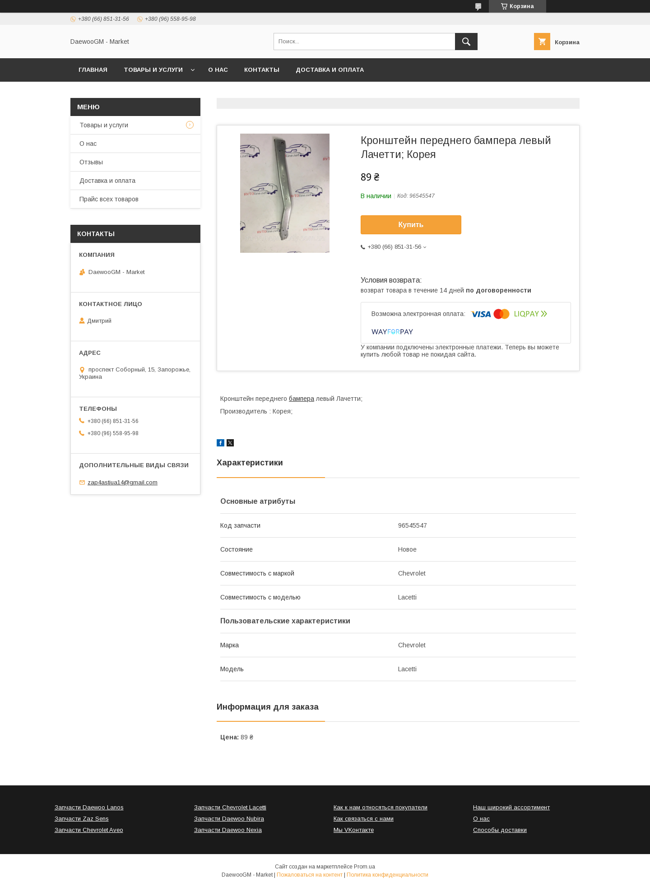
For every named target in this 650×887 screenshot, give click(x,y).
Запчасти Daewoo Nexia (228, 830)
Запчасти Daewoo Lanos (89, 807)
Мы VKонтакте (354, 830)
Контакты (261, 69)
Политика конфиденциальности (387, 875)
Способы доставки (500, 830)
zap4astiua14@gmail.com (123, 482)
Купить (411, 224)
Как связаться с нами (364, 818)
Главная (93, 69)
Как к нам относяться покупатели (380, 807)
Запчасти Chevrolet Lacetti (230, 807)
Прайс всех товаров (109, 199)
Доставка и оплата (330, 69)
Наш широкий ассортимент (511, 807)
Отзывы (91, 162)
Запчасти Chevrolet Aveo (89, 830)
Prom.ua (364, 867)
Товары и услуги (153, 69)
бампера (301, 398)
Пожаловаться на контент (310, 875)
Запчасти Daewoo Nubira (229, 818)
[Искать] (466, 41)
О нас (218, 69)
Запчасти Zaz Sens (82, 818)
